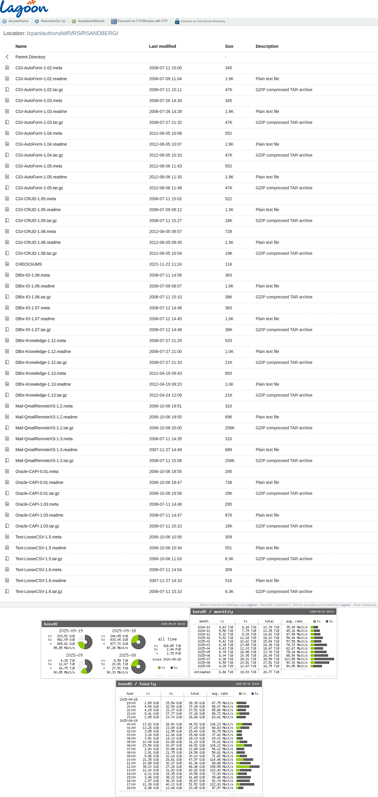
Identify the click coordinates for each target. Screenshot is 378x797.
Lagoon (252, 605)
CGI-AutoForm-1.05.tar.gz (39, 187)
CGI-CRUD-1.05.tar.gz (36, 220)
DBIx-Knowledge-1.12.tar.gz (41, 362)
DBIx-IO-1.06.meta (32, 275)
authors (51, 33)
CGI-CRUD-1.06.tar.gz (36, 253)
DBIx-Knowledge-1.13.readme (43, 384)
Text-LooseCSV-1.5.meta (38, 537)
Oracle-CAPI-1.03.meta (36, 504)
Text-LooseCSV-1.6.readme (40, 580)
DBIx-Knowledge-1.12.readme (43, 351)
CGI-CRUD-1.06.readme (38, 242)
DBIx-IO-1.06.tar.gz (33, 297)
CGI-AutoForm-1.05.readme (41, 177)
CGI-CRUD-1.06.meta (35, 231)
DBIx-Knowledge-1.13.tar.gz (41, 395)
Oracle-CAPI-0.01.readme (39, 482)
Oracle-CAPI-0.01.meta (36, 471)
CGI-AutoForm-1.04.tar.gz (39, 155)
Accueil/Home (18, 21)
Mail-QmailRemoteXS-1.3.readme (46, 449)
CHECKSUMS (28, 264)
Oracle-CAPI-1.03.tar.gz (37, 526)
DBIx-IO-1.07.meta (32, 307)
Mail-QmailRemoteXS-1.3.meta (44, 438)
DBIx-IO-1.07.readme (35, 318)
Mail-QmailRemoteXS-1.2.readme (46, 417)
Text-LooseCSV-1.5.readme (40, 547)
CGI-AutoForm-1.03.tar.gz (39, 122)
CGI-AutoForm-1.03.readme (41, 111)
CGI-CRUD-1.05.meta (35, 198)
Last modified (162, 46)
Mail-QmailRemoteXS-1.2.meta (44, 406)
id (64, 33)
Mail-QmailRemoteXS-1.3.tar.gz (44, 460)
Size (229, 46)
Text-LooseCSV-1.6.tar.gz (38, 591)
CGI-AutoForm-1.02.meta (38, 67)
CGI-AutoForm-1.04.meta (38, 133)
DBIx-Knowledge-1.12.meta (40, 340)
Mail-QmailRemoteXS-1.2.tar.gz (44, 427)
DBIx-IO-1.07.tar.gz (33, 329)
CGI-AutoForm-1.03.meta (38, 100)
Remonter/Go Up (53, 21)
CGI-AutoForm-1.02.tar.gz (39, 89)
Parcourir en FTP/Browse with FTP (142, 21)
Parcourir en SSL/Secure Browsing (202, 21)
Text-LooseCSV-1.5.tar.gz (38, 558)
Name (21, 46)
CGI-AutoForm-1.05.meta (38, 166)
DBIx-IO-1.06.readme (35, 286)
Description (267, 46)
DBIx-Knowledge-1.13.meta (40, 373)
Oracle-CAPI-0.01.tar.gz (37, 493)
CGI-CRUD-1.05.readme (38, 209)
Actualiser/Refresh (91, 21)
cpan (34, 33)
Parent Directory (30, 57)
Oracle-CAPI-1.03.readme (39, 515)
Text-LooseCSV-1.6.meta (38, 569)
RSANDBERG (99, 33)
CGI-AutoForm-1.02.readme (41, 78)
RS (77, 33)
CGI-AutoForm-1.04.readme (41, 144)
